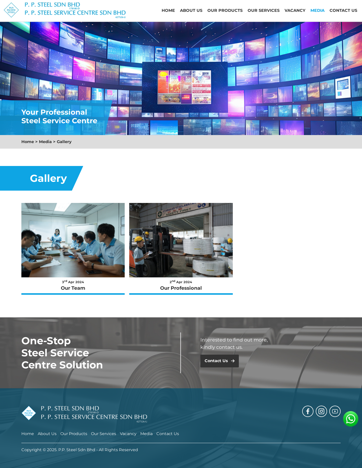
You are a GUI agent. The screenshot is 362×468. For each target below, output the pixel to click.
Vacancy (295, 10)
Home (168, 10)
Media (317, 10)
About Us (191, 10)
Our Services (264, 10)
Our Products (225, 10)
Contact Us (343, 10)
